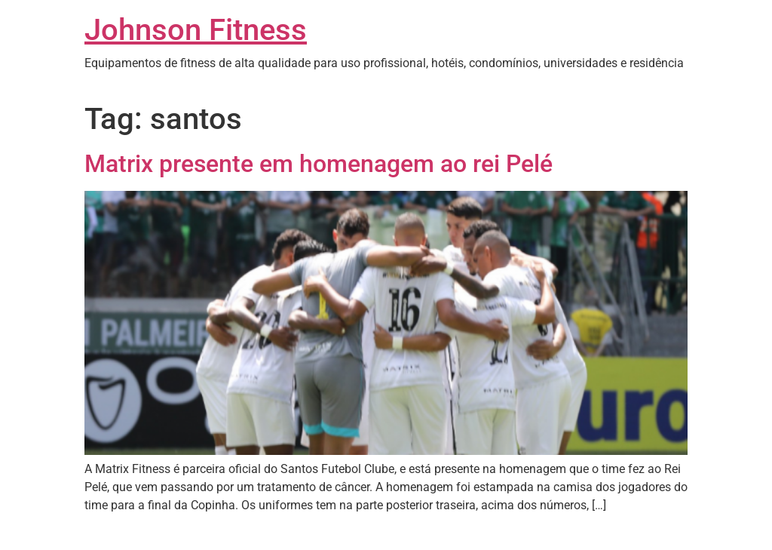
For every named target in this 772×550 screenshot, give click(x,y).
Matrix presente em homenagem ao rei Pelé (318, 163)
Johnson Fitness (195, 30)
